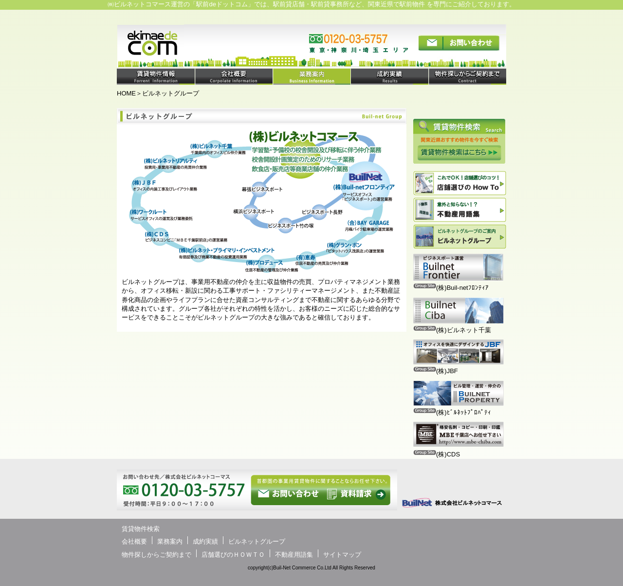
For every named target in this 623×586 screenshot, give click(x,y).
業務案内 (170, 542)
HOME (126, 93)
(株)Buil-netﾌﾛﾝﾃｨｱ (462, 287)
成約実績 (205, 542)
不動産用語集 (294, 555)
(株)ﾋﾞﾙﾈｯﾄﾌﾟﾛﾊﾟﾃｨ (463, 412)
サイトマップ (342, 555)
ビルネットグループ (256, 542)
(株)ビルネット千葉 (463, 330)
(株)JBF (447, 371)
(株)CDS (448, 454)
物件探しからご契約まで (156, 555)
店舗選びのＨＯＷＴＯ (233, 555)
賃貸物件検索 (141, 528)
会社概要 (134, 542)
